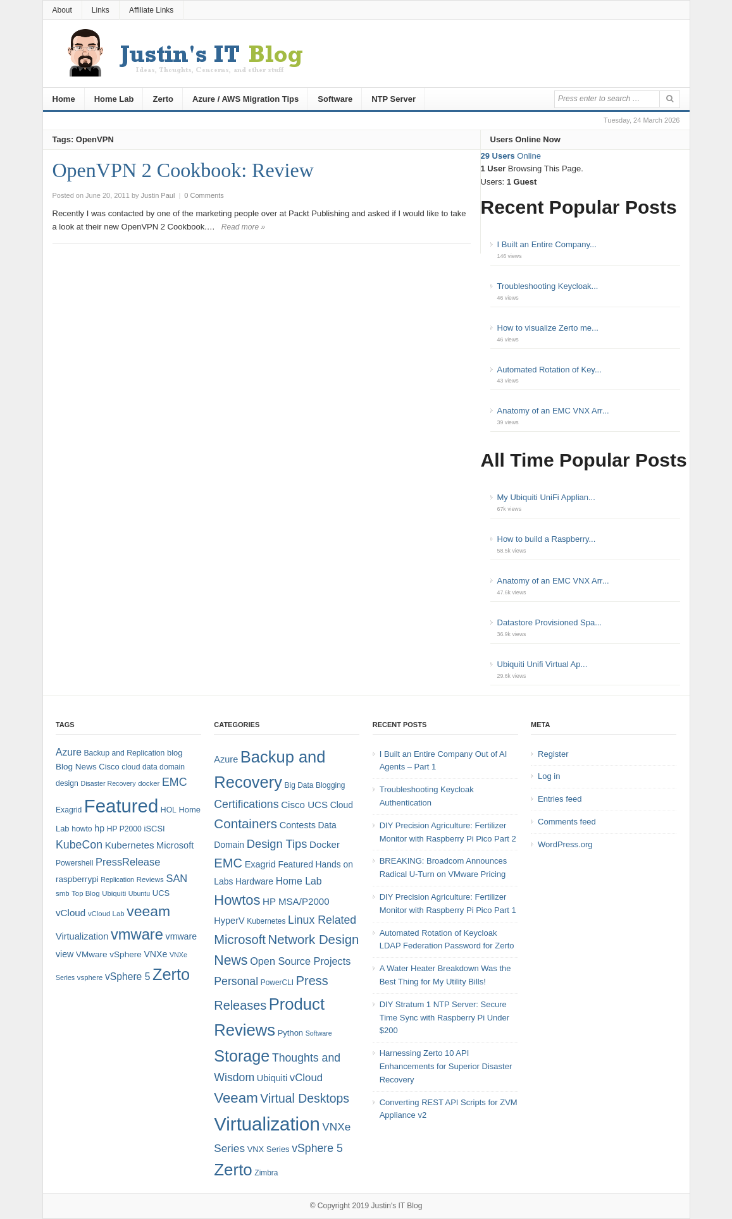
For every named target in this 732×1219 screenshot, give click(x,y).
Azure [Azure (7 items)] (226, 759)
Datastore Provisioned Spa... (549, 622)
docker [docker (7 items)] (148, 783)
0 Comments (203, 195)
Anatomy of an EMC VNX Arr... (553, 410)
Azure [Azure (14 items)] (69, 752)
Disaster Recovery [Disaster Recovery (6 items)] (107, 783)
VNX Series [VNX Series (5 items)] (268, 1149)
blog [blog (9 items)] (174, 752)
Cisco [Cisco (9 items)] (109, 766)
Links (100, 10)
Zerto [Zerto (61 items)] (233, 1170)
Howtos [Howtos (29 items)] (237, 900)
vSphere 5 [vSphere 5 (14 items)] (127, 976)
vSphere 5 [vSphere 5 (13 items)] (317, 1148)
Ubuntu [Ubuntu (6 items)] (139, 893)
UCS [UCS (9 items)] (161, 893)
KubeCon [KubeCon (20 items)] (79, 844)
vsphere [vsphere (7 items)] (90, 977)
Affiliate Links (151, 10)
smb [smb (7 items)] (63, 893)
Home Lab (114, 99)
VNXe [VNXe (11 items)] (155, 954)
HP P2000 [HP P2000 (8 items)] (124, 828)
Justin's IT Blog (397, 1205)
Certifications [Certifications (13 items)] (246, 804)
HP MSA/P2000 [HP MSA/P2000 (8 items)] (296, 901)
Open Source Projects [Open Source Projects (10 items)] (300, 961)
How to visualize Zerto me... (548, 328)
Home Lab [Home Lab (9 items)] (299, 881)
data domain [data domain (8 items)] (163, 767)
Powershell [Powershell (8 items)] (75, 863)
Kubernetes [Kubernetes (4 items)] (266, 921)
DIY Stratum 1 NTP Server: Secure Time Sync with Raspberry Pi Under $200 (444, 1018)
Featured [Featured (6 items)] (295, 864)
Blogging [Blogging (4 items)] (330, 785)
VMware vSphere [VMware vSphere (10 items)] (109, 954)
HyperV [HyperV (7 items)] (229, 921)
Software (335, 99)
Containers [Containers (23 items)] (245, 823)
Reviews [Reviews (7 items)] (150, 879)
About (62, 10)
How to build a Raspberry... (546, 539)
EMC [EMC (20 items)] (174, 782)
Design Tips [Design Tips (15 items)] (277, 843)
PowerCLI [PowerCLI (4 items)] (277, 982)
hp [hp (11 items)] (99, 828)
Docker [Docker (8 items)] (324, 844)
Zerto (162, 99)
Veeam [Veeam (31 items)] (235, 1098)
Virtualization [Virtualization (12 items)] (82, 936)
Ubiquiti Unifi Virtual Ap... (542, 664)
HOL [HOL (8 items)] (169, 810)
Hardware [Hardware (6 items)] (254, 881)
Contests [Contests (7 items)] (298, 825)
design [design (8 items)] (67, 783)
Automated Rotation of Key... (549, 369)
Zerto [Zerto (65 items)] (171, 974)
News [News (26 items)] (230, 960)
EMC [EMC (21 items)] (228, 863)
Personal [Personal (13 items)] (236, 981)
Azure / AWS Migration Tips (245, 99)
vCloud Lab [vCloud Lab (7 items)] (106, 913)
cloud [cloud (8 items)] (130, 767)
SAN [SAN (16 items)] (176, 878)
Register (553, 754)
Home (64, 99)
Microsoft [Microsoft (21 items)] (240, 939)
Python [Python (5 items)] (290, 1033)
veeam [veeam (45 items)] (148, 911)
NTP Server (393, 99)
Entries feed (559, 799)
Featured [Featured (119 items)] (121, 805)
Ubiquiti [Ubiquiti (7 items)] (114, 893)
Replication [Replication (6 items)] (117, 879)
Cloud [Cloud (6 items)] (341, 805)
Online (511, 156)
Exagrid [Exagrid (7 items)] (260, 864)
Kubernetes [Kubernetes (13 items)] (129, 845)
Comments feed (567, 821)
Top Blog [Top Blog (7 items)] (85, 893)
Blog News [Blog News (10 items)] (76, 766)
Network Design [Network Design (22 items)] (313, 939)
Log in (549, 776)
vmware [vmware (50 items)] (137, 934)
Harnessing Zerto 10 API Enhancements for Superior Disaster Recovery (446, 1066)
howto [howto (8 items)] (81, 828)
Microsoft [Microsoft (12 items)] (175, 845)
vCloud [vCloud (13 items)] (70, 912)
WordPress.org (565, 844)
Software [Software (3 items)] (319, 1033)
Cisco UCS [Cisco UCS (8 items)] (304, 804)
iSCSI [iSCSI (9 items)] (154, 828)
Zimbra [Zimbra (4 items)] (266, 1172)
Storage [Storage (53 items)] (242, 1056)
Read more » (243, 227)
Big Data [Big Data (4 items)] (299, 785)
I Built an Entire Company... (547, 244)
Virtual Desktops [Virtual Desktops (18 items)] (304, 1098)
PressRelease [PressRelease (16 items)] (128, 861)
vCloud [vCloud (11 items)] (306, 1078)
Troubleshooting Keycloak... (548, 286)
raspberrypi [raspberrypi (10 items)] (77, 879)
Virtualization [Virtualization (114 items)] (266, 1123)
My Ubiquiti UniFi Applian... (546, 497)
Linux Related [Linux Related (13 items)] (322, 920)
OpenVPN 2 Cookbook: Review (183, 170)
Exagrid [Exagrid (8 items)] (69, 810)
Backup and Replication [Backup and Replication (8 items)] (124, 753)
